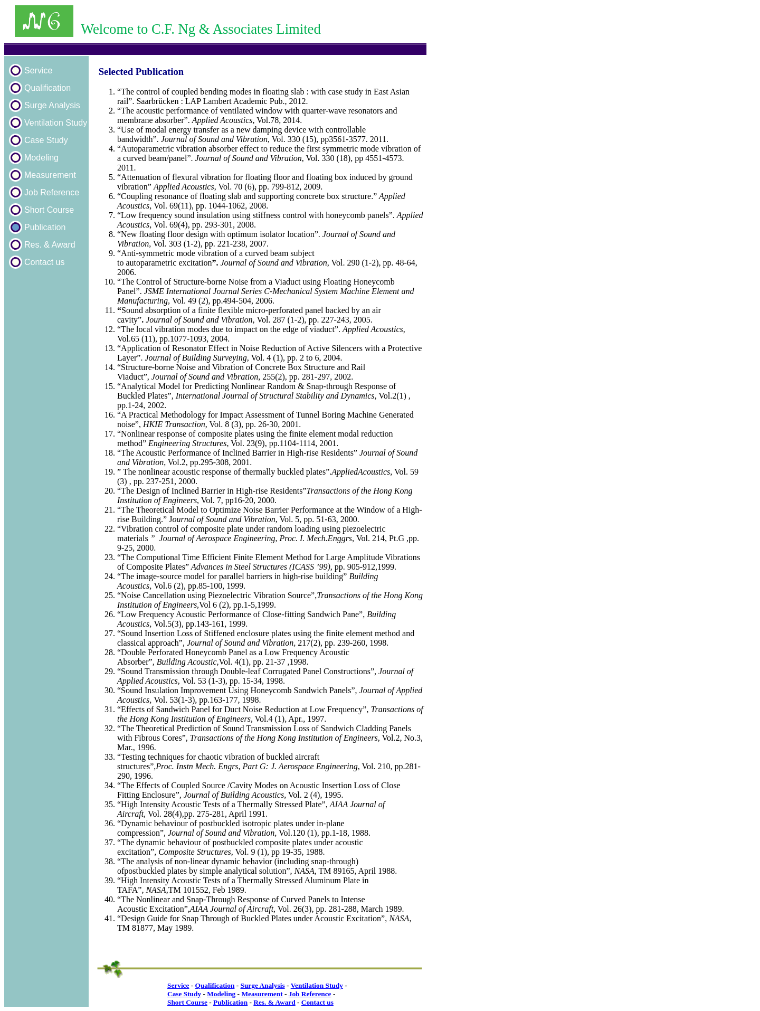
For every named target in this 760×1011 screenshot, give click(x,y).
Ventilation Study (55, 122)
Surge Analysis (52, 105)
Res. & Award (49, 244)
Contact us (44, 262)
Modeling (41, 157)
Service (38, 70)
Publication (44, 227)
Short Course (49, 209)
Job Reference (51, 192)
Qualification (47, 87)
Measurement (50, 175)
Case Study (46, 140)
